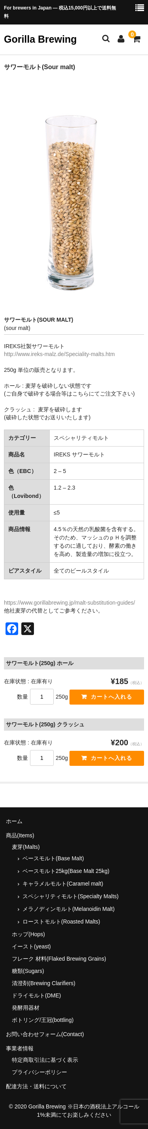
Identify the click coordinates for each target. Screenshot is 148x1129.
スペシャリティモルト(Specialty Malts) (70, 896)
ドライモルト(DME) (36, 995)
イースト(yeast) (31, 946)
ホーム (14, 821)
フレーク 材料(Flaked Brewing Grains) (59, 959)
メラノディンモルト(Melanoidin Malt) (68, 909)
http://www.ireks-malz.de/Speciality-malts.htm (59, 354)
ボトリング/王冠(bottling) (42, 1020)
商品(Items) (20, 835)
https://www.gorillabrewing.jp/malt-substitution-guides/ (69, 602)
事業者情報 (20, 1048)
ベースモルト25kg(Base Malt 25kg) (65, 871)
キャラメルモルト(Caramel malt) (62, 883)
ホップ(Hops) (28, 934)
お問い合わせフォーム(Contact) (45, 1034)
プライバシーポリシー (39, 1072)
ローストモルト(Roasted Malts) (61, 921)
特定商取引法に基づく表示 (45, 1060)
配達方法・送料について (36, 1086)
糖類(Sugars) (28, 971)
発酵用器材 (25, 1008)
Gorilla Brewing (40, 39)
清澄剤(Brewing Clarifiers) (43, 983)
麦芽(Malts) (26, 847)
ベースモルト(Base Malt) (53, 858)
